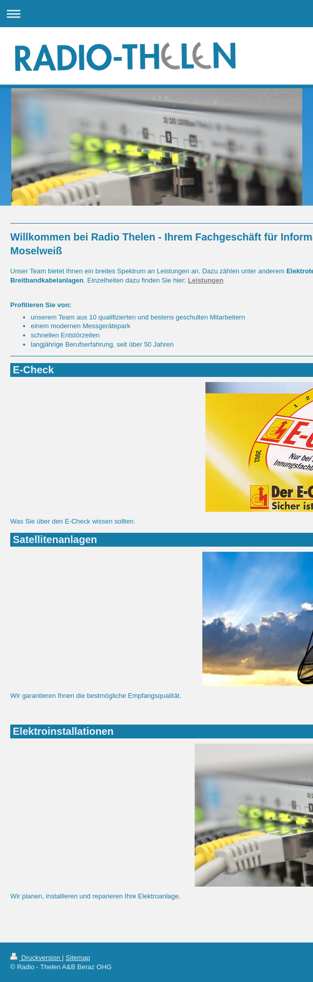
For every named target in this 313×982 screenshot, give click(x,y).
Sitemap (78, 957)
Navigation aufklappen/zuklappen (156, 14)
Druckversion (36, 957)
